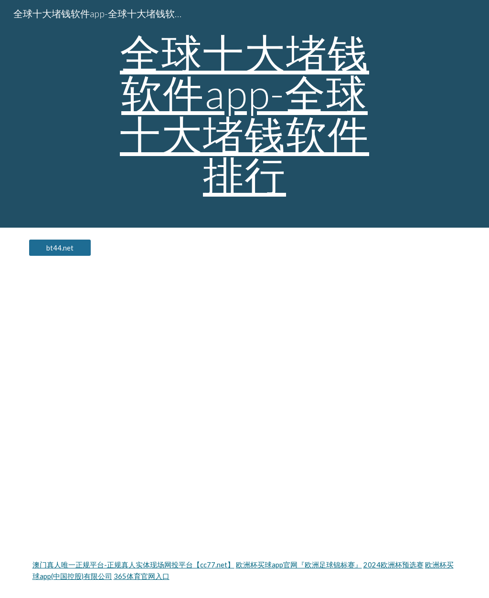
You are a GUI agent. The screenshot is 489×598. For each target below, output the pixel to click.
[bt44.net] (60, 248)
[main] (244, 114)
